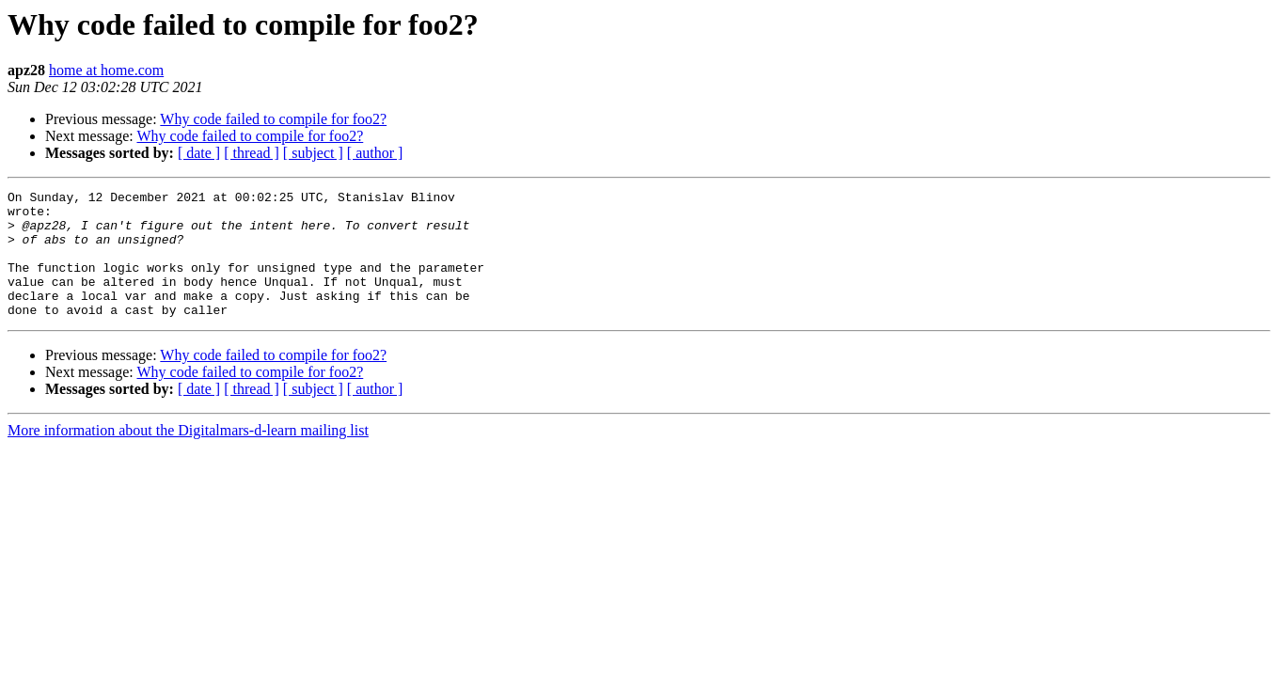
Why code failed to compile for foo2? (273, 119)
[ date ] (199, 153)
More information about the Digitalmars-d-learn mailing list (188, 456)
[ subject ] (313, 153)
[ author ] (375, 153)
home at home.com (106, 70)
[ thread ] (251, 153)
